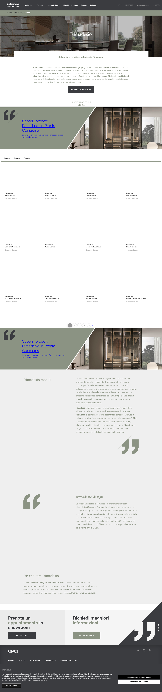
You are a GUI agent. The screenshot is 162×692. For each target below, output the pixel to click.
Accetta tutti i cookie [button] (139, 682)
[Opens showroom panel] (129, 5)
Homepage (10, 13)
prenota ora (21, 636)
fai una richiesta (86, 636)
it (72, 660)
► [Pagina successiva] (93, 325)
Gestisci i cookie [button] (11, 685)
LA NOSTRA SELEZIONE (81, 102)
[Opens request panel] (156, 5)
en (76, 660)
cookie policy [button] (49, 676)
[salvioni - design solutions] (13, 5)
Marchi (19, 13)
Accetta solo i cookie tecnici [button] (139, 677)
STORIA (81, 105)
